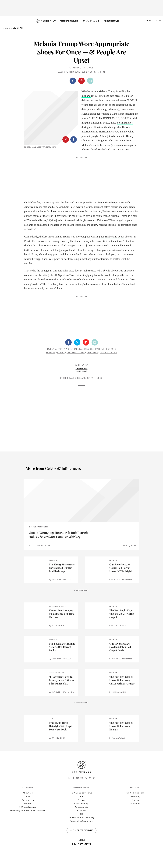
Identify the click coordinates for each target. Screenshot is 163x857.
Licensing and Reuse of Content (27, 811)
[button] (147, 23)
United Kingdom (135, 793)
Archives (81, 811)
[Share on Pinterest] (81, 81)
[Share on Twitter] (77, 342)
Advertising (28, 800)
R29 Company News (81, 793)
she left (28, 245)
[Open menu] (3, 19)
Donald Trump (108, 353)
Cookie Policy (81, 804)
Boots (60, 353)
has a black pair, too (110, 254)
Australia (135, 804)
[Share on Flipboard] (86, 342)
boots (128, 149)
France (135, 800)
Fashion (50, 353)
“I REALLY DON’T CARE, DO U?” (109, 118)
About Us (28, 793)
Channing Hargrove (81, 68)
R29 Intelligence (27, 807)
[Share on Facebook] (73, 81)
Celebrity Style (76, 353)
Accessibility (81, 807)
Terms (81, 797)
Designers (92, 353)
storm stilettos (125, 122)
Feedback (28, 804)
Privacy (81, 800)
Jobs (27, 797)
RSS (81, 814)
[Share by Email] (90, 81)
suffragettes (101, 140)
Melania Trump (107, 91)
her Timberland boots (112, 236)
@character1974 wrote (95, 220)
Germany (135, 797)
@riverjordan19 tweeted (62, 220)
